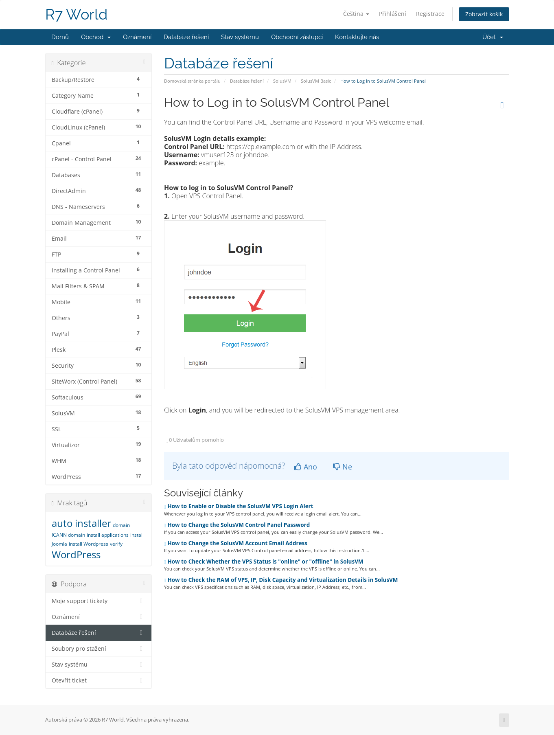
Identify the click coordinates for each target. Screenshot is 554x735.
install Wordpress (88, 543)
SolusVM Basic (316, 81)
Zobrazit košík (484, 14)
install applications (108, 534)
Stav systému (240, 37)
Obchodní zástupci (297, 37)
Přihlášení (392, 14)
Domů (60, 37)
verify (116, 543)
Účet (492, 37)
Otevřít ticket (99, 680)
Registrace (430, 14)
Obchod (96, 37)
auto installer (81, 523)
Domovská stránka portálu (192, 81)
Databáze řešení (186, 37)
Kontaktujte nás (357, 37)
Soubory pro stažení (99, 649)
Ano (305, 467)
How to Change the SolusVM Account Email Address (235, 543)
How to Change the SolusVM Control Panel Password (237, 525)
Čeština (356, 14)
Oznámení (137, 37)
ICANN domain (68, 534)
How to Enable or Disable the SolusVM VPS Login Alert (238, 506)
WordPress (76, 554)
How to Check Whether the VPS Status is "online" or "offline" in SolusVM (263, 561)
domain (121, 525)
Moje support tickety (99, 601)
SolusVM (282, 81)
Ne (342, 467)
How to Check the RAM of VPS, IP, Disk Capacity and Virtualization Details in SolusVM (281, 580)
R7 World (76, 14)
